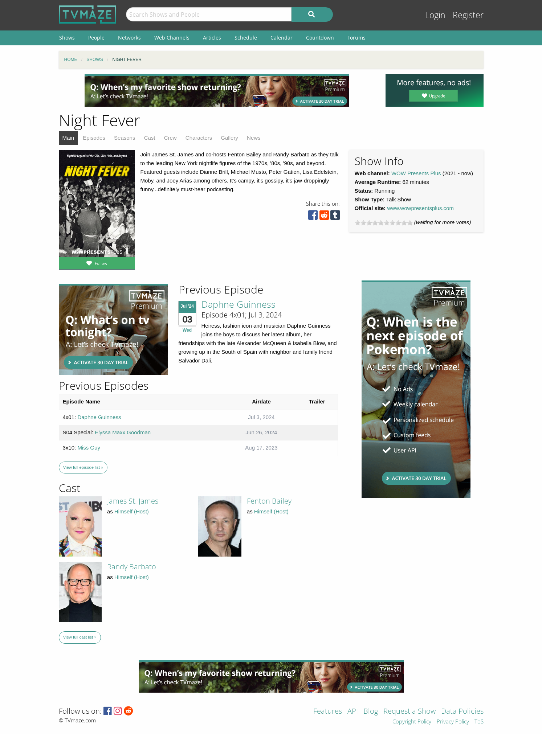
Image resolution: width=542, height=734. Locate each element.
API (352, 712)
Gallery (229, 138)
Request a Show (409, 712)
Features (327, 712)
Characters (199, 138)
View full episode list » (83, 467)
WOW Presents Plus (416, 173)
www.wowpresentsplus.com (420, 208)
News (254, 138)
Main (68, 138)
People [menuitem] (96, 37)
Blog (370, 712)
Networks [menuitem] (129, 37)
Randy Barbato (131, 566)
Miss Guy (88, 447)
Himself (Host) (131, 511)
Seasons (124, 138)
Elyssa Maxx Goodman (123, 432)
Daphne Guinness (238, 304)
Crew (170, 138)
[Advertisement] (217, 90)
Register (468, 15)
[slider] (384, 223)
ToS (479, 722)
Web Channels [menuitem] (172, 37)
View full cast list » (80, 637)
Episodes (94, 138)
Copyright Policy (411, 722)
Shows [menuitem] (67, 37)
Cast (149, 138)
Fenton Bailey (269, 501)
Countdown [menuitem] (320, 37)
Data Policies (462, 712)
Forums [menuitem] (356, 37)
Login (435, 15)
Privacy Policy (453, 722)
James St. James (132, 501)
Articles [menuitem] (212, 37)
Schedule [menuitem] (246, 37)
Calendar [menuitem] (281, 37)
